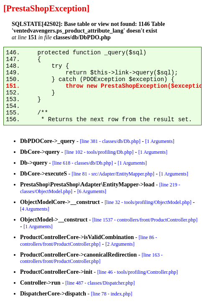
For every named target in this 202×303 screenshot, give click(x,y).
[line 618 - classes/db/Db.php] (82, 163)
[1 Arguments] (159, 141)
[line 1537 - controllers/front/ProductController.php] (144, 220)
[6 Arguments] (91, 191)
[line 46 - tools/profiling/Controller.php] (137, 272)
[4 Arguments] (34, 209)
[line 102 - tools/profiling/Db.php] (99, 152)
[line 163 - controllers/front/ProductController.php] (91, 258)
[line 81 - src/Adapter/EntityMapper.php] (113, 174)
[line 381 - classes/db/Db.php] (110, 141)
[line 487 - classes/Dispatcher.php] (100, 283)
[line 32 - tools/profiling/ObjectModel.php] (148, 202)
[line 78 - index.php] (112, 294)
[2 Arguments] (119, 244)
